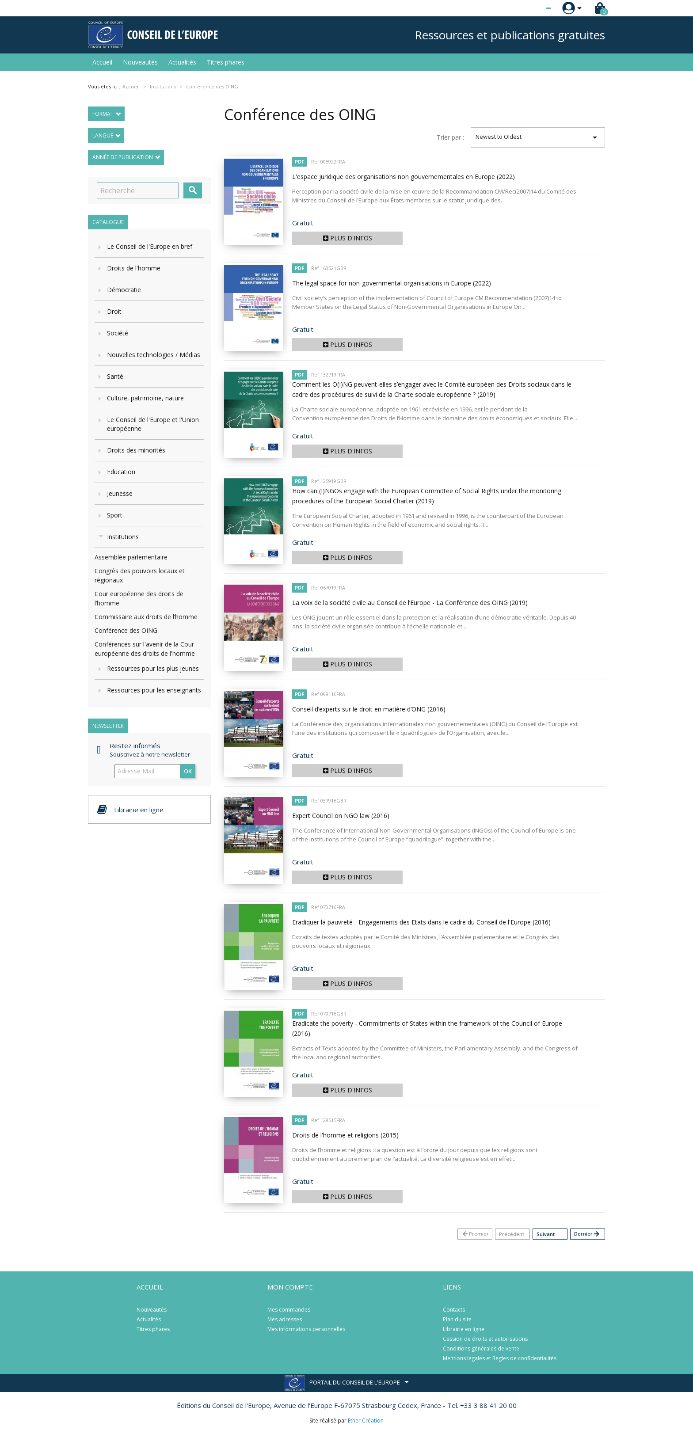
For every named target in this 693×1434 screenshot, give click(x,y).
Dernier (587, 1234)
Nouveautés (140, 62)
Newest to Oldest (538, 137)
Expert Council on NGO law (340, 815)
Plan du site (457, 1319)
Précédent (511, 1234)
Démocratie (124, 289)
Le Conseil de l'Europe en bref (149, 246)
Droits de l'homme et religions (345, 1135)
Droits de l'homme (133, 268)
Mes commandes (288, 1309)
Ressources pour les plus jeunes (153, 668)
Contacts (454, 1309)
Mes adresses (284, 1319)
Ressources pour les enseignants (154, 690)
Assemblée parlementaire (131, 557)
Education (121, 472)
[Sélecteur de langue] (530, 8)
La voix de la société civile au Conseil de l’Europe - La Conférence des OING (410, 602)
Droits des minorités (136, 450)
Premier (475, 1234)
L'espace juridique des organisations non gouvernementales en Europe (403, 176)
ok (188, 771)
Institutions (123, 537)
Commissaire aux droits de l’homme (146, 616)
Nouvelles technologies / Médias (153, 354)
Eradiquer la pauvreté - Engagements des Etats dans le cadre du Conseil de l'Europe (421, 922)
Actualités (182, 62)
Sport (114, 515)
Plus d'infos (347, 238)
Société (117, 333)
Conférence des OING (126, 630)
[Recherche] (138, 190)
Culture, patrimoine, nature (145, 398)
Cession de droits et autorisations (485, 1339)
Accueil (102, 62)
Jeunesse (120, 493)
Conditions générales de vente (481, 1348)
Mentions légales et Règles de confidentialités (499, 1358)
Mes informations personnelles (306, 1329)
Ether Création (366, 1420)
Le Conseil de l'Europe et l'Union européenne (153, 424)
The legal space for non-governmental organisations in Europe (391, 283)
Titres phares (225, 62)
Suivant (546, 1234)
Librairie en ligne (463, 1329)
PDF (299, 161)
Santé (115, 376)
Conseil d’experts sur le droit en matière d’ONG (369, 709)
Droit (114, 311)
